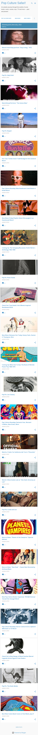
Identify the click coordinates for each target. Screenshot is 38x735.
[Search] (32, 3)
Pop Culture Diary (6, 18)
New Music (17, 18)
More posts (19, 727)
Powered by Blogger (19, 732)
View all (4, 26)
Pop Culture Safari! (13, 3)
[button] (35, 53)
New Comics (27, 18)
